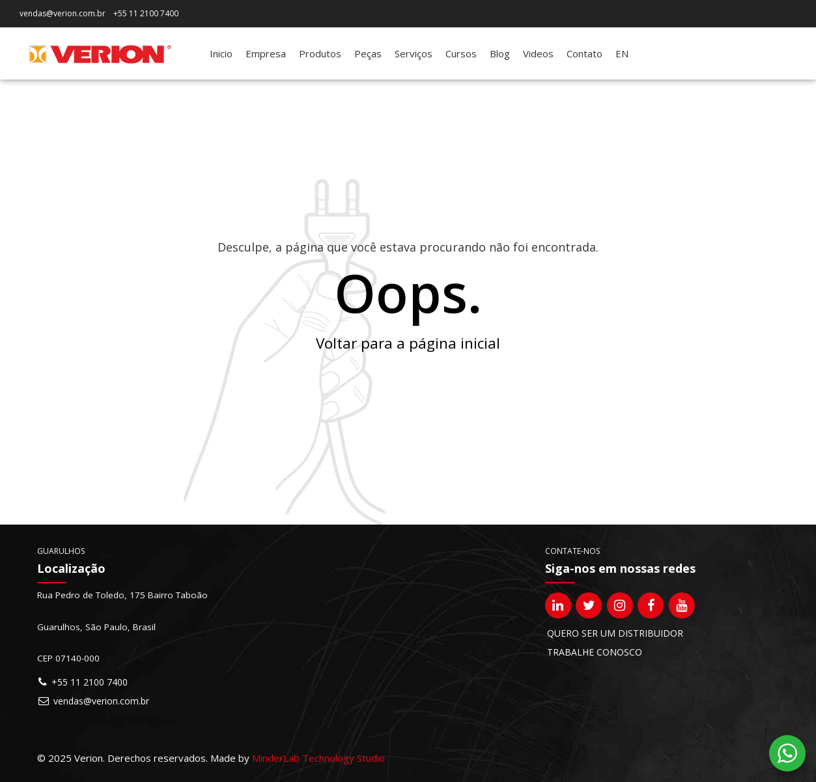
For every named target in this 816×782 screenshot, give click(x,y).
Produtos (320, 53)
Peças (368, 53)
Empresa (266, 53)
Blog (500, 53)
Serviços (413, 53)
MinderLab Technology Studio (318, 757)
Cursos (461, 53)
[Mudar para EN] (621, 53)
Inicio (221, 53)
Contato (584, 53)
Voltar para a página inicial (408, 343)
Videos (538, 53)
